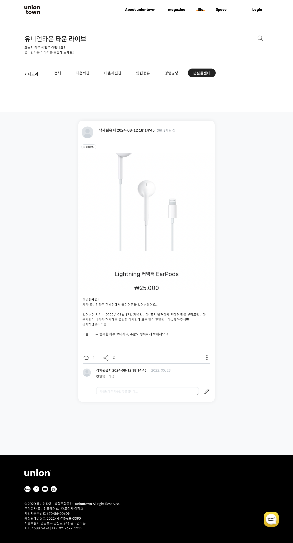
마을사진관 (112, 73)
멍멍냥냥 (171, 73)
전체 (57, 73)
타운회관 (83, 73)
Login (257, 10)
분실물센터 (201, 73)
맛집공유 (143, 73)
